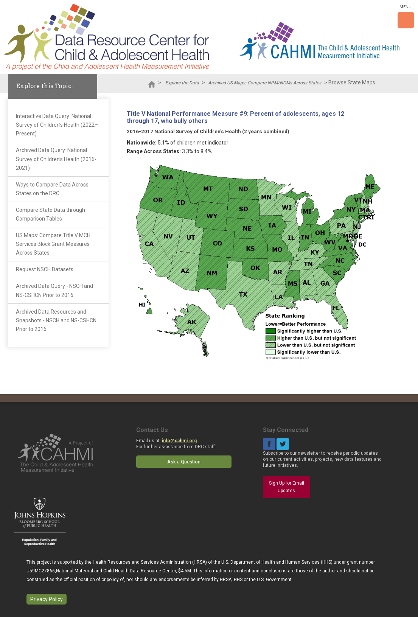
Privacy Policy (46, 599)
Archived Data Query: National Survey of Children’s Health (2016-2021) (56, 159)
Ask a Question (183, 462)
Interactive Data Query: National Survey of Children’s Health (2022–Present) (57, 125)
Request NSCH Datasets (44, 269)
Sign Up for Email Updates (286, 486)
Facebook (269, 444)
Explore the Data (182, 82)
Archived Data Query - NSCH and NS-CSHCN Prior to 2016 (54, 290)
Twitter (283, 444)
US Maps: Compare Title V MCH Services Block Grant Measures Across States (53, 244)
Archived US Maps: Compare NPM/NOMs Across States (264, 82)
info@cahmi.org (179, 440)
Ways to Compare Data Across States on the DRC (52, 189)
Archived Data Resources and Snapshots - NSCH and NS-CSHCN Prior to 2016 (56, 320)
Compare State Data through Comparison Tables (50, 214)
